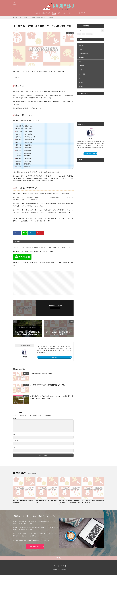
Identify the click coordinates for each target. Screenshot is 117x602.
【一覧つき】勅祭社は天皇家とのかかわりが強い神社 (41, 17)
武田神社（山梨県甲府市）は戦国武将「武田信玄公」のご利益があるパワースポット (70, 502)
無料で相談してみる (35, 546)
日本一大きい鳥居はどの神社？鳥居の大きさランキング (93, 501)
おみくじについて (73, 13)
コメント (16, 418)
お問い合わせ (61, 13)
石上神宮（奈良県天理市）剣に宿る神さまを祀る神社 (47, 385)
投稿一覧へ (54, 357)
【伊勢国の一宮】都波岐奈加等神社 (41, 373)
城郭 (80, 61)
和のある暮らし (83, 57)
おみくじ (38, 13)
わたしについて (61, 566)
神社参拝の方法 (46, 13)
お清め (80, 49)
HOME (15, 17)
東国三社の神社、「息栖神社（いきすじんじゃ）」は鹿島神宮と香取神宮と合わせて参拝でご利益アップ (51, 397)
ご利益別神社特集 (83, 53)
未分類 (80, 70)
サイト (14, 447)
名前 (15, 434)
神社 (21, 17)
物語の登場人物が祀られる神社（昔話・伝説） (47, 501)
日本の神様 (81, 65)
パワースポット (89, 34)
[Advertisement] (28, 282)
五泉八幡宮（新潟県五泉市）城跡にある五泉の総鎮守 (24, 501)
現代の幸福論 (82, 74)
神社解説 (54, 13)
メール (15, 440)
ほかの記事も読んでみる (90, 153)
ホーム (32, 13)
